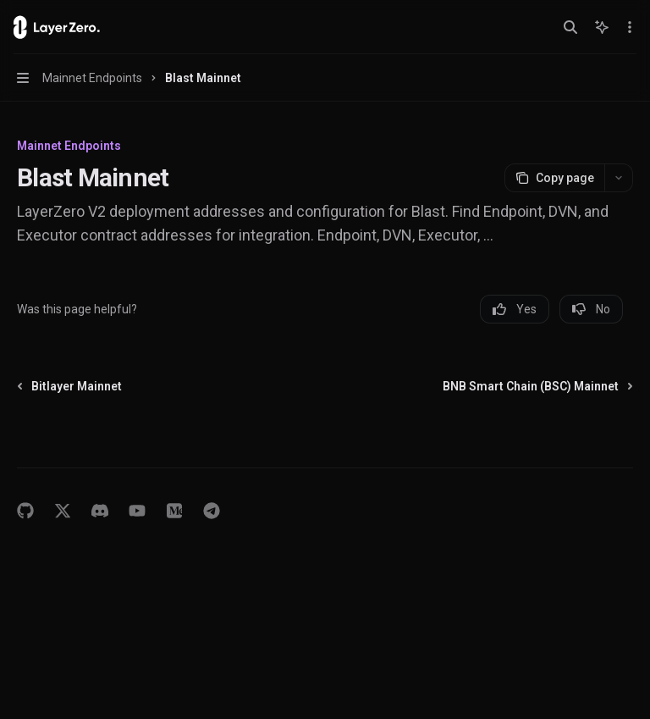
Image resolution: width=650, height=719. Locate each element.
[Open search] (570, 27)
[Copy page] (554, 177)
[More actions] (628, 27)
